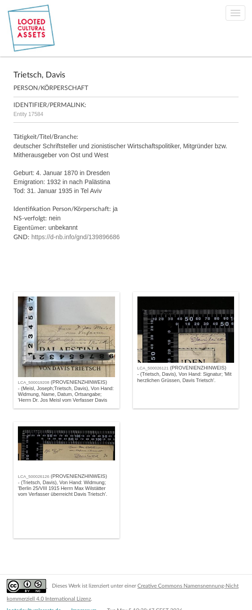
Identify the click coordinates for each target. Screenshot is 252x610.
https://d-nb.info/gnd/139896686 (75, 237)
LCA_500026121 (153, 368)
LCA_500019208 (33, 382)
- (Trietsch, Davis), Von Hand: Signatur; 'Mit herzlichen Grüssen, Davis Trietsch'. (184, 376)
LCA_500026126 (33, 476)
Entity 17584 (28, 114)
